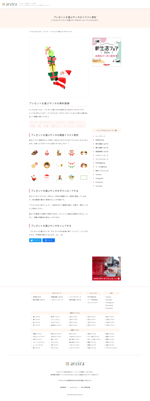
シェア (48, 240)
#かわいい (81, 126)
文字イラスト (37, 339)
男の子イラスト (56, 334)
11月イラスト (110, 322)
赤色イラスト (92, 334)
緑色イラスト (92, 345)
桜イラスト (73, 334)
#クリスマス (60, 122)
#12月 (70, 122)
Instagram (99, 178)
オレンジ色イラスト (94, 339)
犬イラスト (55, 342)
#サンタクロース (46, 122)
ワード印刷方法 (101, 167)
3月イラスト (73, 322)
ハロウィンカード (102, 155)
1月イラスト (73, 317)
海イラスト (55, 345)
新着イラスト (37, 334)
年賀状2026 (100, 140)
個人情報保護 (85, 387)
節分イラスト (55, 317)
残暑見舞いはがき (102, 151)
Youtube (99, 186)
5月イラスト (92, 317)
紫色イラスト (110, 336)
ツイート (35, 240)
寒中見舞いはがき (102, 144)
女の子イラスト (56, 336)
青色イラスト (110, 334)
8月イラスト (92, 325)
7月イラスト (92, 322)
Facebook (109, 305)
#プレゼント (69, 126)
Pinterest (99, 182)
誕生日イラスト (56, 325)
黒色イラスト (110, 339)
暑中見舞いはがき (102, 147)
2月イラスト (73, 319)
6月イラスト (92, 319)
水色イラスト (92, 348)
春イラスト (36, 317)
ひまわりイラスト (75, 336)
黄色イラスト (92, 342)
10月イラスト (110, 319)
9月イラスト (110, 317)
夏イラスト (36, 319)
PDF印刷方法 (100, 163)
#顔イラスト (56, 126)
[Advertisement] (106, 97)
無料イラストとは (102, 170)
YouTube (109, 300)
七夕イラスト (55, 322)
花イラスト (55, 348)
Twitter (99, 174)
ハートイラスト (38, 345)
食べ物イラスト (74, 339)
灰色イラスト (110, 342)
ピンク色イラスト (93, 336)
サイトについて (93, 302)
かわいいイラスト (39, 336)
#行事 (32, 126)
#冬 (39, 126)
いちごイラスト (74, 345)
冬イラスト (36, 325)
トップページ (100, 136)
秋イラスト (36, 322)
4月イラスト (73, 325)
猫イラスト (55, 339)
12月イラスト (110, 325)
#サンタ (33, 122)
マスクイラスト (74, 348)
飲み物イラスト (74, 342)
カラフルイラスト (111, 348)
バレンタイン (55, 319)
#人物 (46, 126)
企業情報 (63, 387)
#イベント (80, 122)
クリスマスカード (102, 159)
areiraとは (73, 387)
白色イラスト (110, 345)
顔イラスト (36, 348)
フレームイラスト (39, 342)
